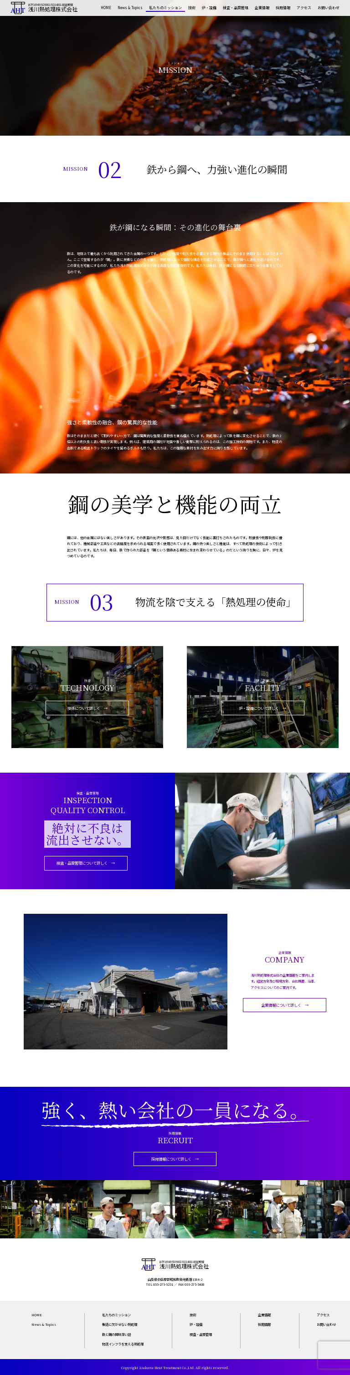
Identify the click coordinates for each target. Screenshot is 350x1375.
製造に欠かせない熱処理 (119, 1324)
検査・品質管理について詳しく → (86, 863)
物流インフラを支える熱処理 (123, 1343)
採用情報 (283, 7)
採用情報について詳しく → (175, 1158)
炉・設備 (209, 7)
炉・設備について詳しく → (262, 708)
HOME (106, 7)
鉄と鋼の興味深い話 (116, 1334)
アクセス (304, 7)
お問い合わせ (329, 7)
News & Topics (130, 7)
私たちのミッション (165, 7)
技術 (192, 7)
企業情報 (262, 7)
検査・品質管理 (235, 7)
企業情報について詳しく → (285, 1005)
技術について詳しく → (87, 708)
